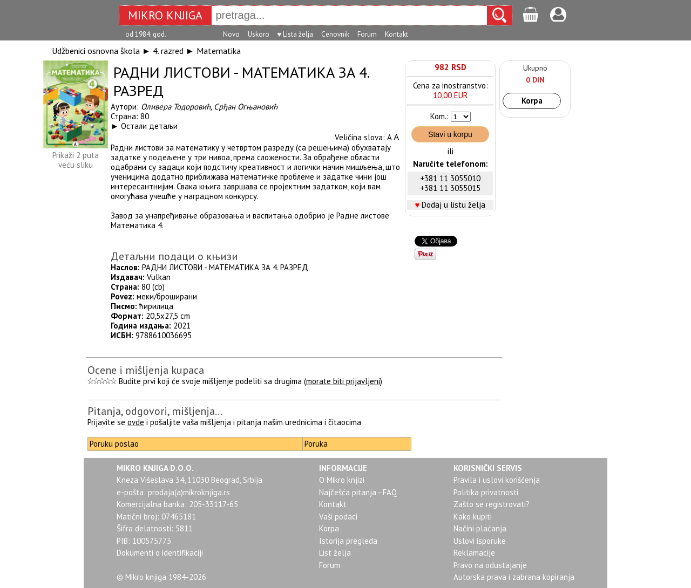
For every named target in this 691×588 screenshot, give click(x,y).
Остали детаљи (149, 126)
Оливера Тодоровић (176, 106)
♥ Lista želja (295, 34)
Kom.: (439, 116)
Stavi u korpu (450, 134)
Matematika (219, 50)
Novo (231, 34)
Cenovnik (335, 34)
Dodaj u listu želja (453, 205)
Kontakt (396, 34)
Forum (367, 34)
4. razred (168, 50)
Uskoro (258, 34)
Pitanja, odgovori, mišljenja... (154, 411)
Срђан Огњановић (245, 106)
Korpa (532, 100)
